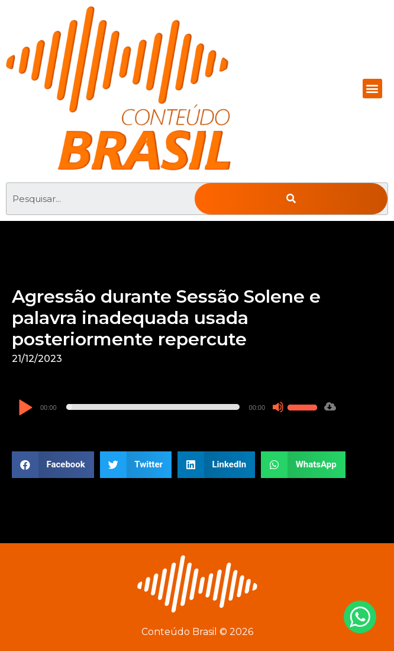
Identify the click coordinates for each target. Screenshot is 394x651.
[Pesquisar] (291, 198)
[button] (372, 88)
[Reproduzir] (25, 408)
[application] (169, 407)
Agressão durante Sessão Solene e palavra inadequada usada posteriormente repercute (166, 318)
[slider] (153, 407)
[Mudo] (278, 407)
